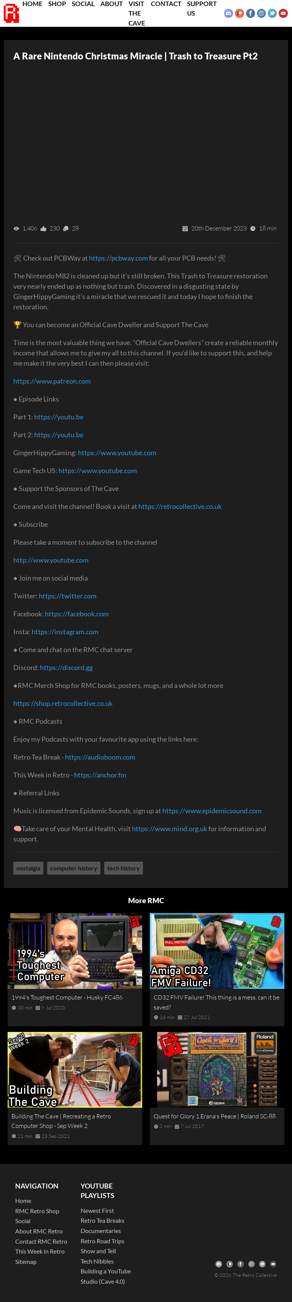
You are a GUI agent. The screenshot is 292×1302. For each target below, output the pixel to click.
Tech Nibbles (97, 1261)
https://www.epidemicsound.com (212, 810)
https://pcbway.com (118, 258)
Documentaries (101, 1230)
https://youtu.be (58, 417)
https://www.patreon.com (52, 381)
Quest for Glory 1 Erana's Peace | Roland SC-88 (215, 1116)
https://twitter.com (68, 596)
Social (22, 1220)
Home (23, 1200)
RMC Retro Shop (37, 1210)
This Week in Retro (40, 1251)
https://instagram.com (65, 631)
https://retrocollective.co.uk (180, 506)
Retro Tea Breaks (102, 1220)
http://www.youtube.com (51, 560)
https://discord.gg (66, 667)
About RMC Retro (39, 1231)
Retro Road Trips (102, 1240)
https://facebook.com (77, 613)
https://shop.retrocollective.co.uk (63, 703)
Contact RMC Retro (41, 1241)
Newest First (97, 1210)
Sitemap (25, 1261)
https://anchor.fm (100, 775)
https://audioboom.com (100, 757)
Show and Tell (98, 1250)
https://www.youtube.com (117, 452)
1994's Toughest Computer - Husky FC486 (66, 997)
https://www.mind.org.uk (169, 828)
